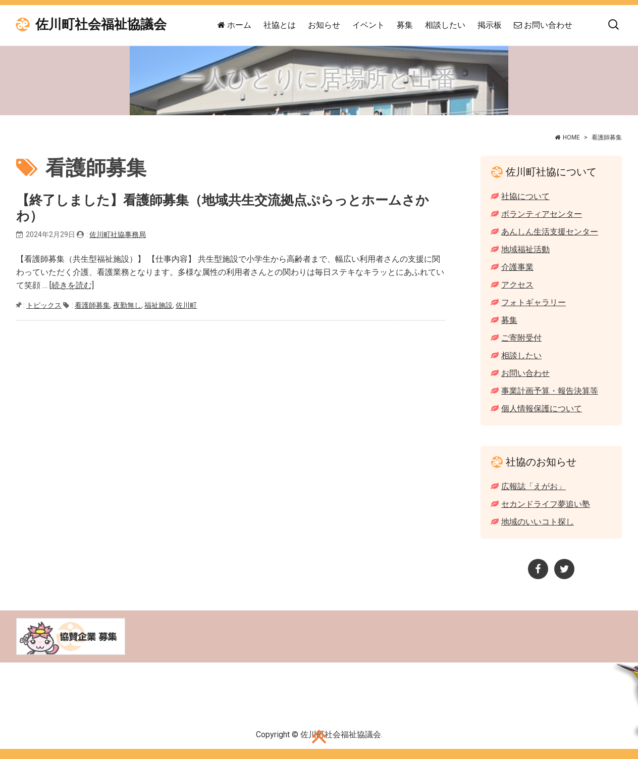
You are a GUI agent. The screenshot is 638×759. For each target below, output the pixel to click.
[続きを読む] (71, 285)
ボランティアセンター (541, 214)
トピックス (44, 305)
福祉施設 (158, 305)
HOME (571, 137)
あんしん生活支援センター (549, 231)
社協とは (279, 25)
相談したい (445, 25)
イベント (368, 25)
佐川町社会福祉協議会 (101, 24)
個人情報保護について (541, 408)
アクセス (517, 285)
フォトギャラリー (533, 302)
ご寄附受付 (521, 338)
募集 (405, 25)
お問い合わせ (543, 25)
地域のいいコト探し (537, 522)
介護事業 (517, 267)
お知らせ (324, 25)
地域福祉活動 (525, 249)
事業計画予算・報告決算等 (549, 391)
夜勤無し (127, 305)
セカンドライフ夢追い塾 (545, 504)
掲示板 (489, 25)
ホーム (234, 25)
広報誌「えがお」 (533, 486)
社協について (525, 196)
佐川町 (186, 305)
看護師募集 (92, 305)
